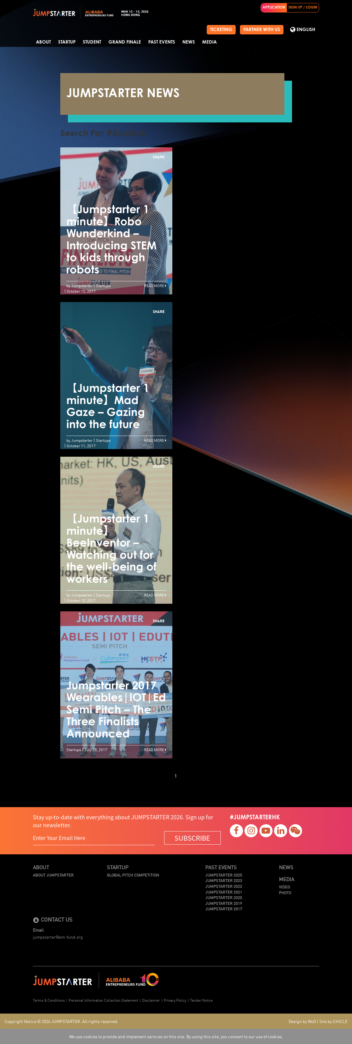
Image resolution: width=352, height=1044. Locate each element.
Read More (155, 285)
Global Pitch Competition (133, 875)
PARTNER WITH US (261, 29)
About (43, 42)
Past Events (161, 42)
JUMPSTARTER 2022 (223, 886)
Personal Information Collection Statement (103, 1000)
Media (209, 42)
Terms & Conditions (49, 1000)
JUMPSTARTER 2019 (223, 903)
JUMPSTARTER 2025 (223, 875)
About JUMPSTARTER (53, 875)
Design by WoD (302, 1021)
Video (284, 887)
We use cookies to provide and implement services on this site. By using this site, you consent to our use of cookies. (176, 1036)
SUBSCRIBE (192, 838)
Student (92, 42)
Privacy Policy (175, 1000)
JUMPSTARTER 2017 (223, 909)
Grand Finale (124, 42)
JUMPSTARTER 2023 (223, 880)
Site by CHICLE (333, 1021)
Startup (67, 42)
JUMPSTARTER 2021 (223, 892)
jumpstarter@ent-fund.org (58, 937)
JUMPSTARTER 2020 (223, 897)
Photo (285, 892)
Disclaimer (151, 1000)
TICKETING (221, 29)
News (188, 42)
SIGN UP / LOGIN (302, 7)
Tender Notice (201, 1000)
